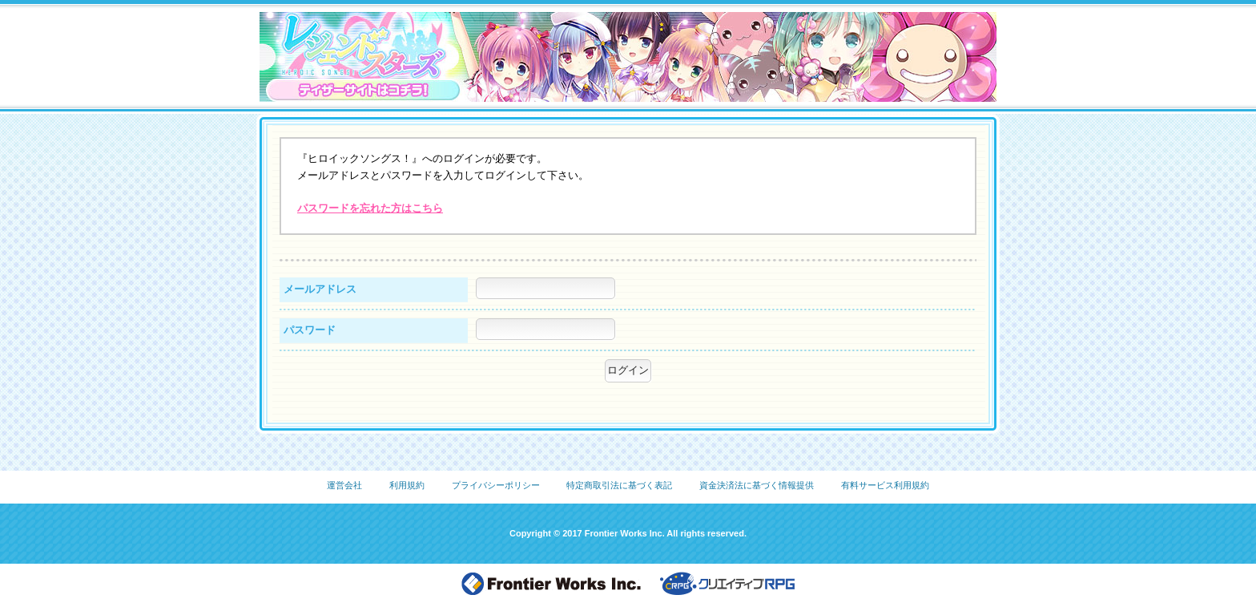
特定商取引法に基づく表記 (619, 485)
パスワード (310, 330)
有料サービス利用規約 (885, 485)
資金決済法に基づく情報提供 (756, 485)
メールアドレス (320, 289)
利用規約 (407, 485)
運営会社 (344, 485)
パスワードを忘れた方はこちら (370, 208)
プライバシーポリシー (496, 485)
